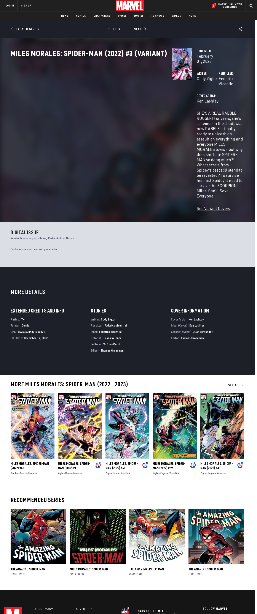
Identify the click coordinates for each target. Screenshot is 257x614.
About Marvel (45, 556)
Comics (81, 15)
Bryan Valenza (112, 284)
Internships (44, 575)
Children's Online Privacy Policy (142, 603)
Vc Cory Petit (111, 290)
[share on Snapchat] (217, 576)
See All (236, 331)
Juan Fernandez (203, 278)
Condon (14, 419)
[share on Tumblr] (241, 567)
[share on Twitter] (217, 567)
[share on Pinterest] (229, 576)
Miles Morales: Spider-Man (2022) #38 (216, 412)
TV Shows (157, 15)
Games (122, 15)
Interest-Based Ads (203, 603)
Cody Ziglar (94, 92)
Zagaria (164, 419)
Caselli (23, 419)
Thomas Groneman (112, 297)
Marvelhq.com (87, 568)
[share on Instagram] (229, 567)
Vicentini (32, 419)
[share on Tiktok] (205, 585)
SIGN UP (26, 5)
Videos (176, 15)
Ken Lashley (94, 109)
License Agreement (176, 603)
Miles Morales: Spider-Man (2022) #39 (169, 412)
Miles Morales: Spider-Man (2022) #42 (30, 412)
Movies (139, 15)
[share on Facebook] (205, 567)
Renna (68, 419)
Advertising (85, 556)
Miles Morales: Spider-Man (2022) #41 (74, 412)
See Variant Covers (100, 154)
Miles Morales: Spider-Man (89, 515)
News (64, 15)
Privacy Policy (46, 603)
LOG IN (10, 5)
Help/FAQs (42, 562)
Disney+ (82, 562)
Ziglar (61, 419)
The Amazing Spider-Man (28, 515)
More (192, 15)
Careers (41, 568)
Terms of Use (26, 603)
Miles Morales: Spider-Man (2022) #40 (121, 412)
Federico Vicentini (178, 92)
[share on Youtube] (205, 576)
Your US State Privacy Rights (75, 603)
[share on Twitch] (241, 576)
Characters (102, 15)
